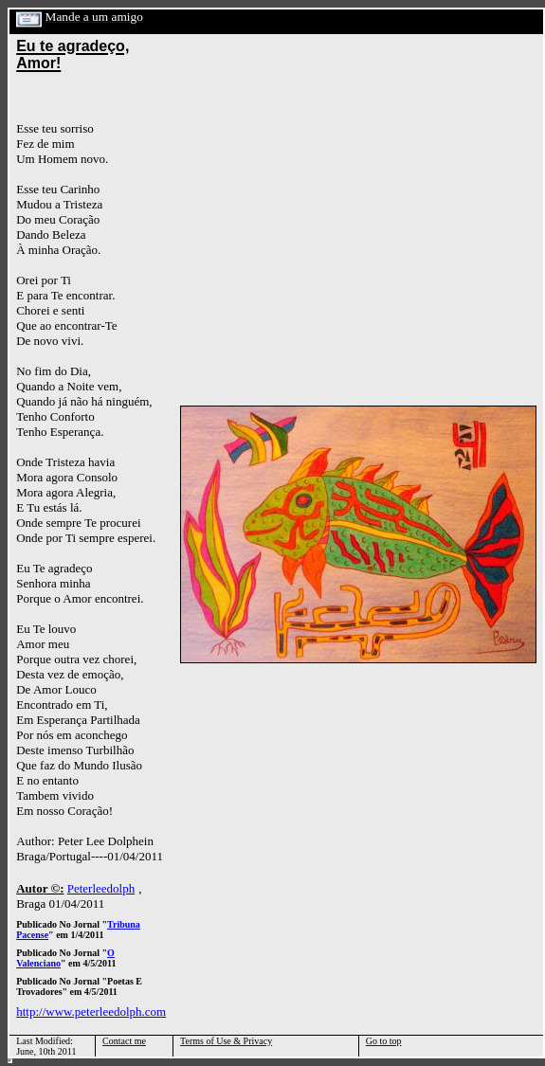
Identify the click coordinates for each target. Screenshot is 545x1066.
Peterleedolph (101, 888)
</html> (10, 1060)
